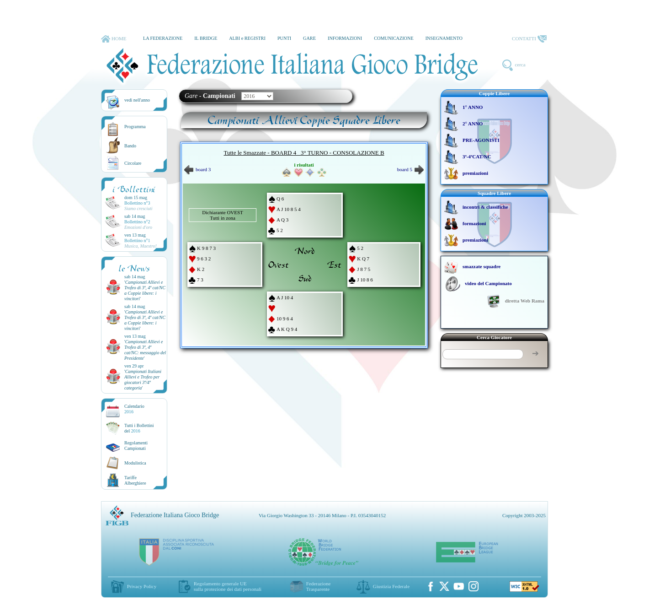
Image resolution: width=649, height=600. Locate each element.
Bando (130, 145)
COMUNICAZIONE (394, 38)
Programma (135, 126)
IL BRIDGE (205, 38)
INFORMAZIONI (345, 38)
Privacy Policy (141, 586)
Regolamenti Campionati (136, 445)
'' (144, 290)
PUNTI (284, 38)
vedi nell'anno (137, 100)
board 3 (197, 169)
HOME (113, 38)
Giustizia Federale (391, 586)
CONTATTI (529, 38)
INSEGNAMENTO (444, 38)
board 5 (410, 169)
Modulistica (135, 462)
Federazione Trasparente (318, 586)
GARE (309, 38)
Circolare (132, 163)
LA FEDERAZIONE (162, 38)
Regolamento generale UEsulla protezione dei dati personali (227, 586)
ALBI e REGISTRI (247, 38)
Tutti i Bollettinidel (139, 428)
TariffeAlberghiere (135, 480)
